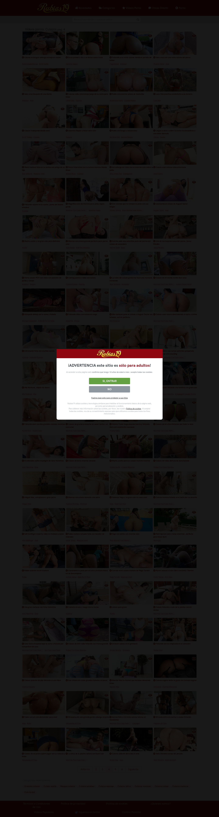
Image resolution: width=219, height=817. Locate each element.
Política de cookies (133, 409)
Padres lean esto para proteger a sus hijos (109, 398)
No (109, 389)
